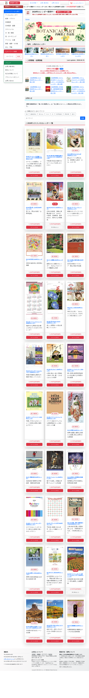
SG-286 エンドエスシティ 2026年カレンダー (75, 370)
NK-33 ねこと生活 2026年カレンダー (75, 308)
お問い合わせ (55, 3)
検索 (82, 118)
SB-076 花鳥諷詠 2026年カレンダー (75, 626)
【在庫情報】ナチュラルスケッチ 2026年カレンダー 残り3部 (78, 80)
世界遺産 (59, 114)
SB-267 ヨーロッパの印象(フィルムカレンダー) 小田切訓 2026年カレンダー (34, 158)
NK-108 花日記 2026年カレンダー (34, 259)
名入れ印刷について (11, 73)
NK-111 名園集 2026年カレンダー (55, 260)
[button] (34, 3)
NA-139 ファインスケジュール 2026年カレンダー (34, 322)
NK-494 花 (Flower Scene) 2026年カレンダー (53, 322)
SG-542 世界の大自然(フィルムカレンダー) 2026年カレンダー (34, 627)
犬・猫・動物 (9, 33)
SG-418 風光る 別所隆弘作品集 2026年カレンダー (75, 477)
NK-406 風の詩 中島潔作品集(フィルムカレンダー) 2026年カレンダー (55, 157)
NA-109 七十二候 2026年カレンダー (55, 573)
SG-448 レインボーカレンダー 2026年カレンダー (33, 523)
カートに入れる (34, 175)
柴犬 (73, 114)
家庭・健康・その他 (11, 43)
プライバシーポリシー (12, 77)
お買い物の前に (10, 66)
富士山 (41, 114)
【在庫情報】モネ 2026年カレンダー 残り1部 (36, 80)
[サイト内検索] (10, 56)
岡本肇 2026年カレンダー (47, 53)
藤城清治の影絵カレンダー (32, 53)
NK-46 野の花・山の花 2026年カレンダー (34, 208)
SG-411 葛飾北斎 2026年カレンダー (34, 477)
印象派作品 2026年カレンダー (78, 53)
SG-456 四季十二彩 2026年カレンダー (34, 573)
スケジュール (9, 29)
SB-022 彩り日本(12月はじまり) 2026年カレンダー (55, 626)
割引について (9, 70)
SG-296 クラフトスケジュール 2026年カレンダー (54, 417)
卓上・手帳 (8, 47)
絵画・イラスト (10, 18)
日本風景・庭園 (10, 26)
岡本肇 (67, 114)
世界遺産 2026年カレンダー (63, 53)
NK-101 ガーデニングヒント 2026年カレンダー (74, 208)
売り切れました (55, 227)
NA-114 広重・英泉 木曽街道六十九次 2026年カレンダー (75, 523)
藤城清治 (33, 114)
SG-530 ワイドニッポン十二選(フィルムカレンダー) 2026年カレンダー (75, 575)
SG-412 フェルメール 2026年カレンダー (54, 477)
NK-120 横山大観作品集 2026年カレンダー (75, 260)
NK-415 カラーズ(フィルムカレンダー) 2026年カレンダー (34, 371)
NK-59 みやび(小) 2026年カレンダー (55, 208)
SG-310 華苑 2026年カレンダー (75, 430)
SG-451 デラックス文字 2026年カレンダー (54, 523)
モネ (47, 114)
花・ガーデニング (10, 36)
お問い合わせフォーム (9, 659)
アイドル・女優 (10, 40)
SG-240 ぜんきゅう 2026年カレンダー (54, 370)
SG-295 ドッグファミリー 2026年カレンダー (34, 417)
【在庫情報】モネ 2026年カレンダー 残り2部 (36, 89)
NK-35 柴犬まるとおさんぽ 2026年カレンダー (74, 154)
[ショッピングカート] (77, 2)
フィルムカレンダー (11, 15)
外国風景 (8, 22)
